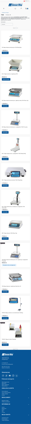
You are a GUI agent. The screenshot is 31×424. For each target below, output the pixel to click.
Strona (14, 349)
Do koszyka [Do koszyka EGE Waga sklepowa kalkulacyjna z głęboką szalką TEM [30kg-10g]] (5, 105)
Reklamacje (4, 408)
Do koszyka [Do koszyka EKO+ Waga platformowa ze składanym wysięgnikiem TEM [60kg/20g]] (5, 212)
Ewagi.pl (5, 12)
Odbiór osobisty (5, 393)
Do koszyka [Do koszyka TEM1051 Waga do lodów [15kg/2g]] (5, 344)
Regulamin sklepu (5, 400)
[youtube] (9, 375)
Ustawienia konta (5, 417)
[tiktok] (6, 375)
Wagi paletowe (4, 385)
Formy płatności (5, 391)
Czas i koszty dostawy (6, 392)
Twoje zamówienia (5, 420)
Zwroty (3, 407)
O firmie (3, 412)
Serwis (3, 409)
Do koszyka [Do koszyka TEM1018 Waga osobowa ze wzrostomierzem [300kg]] (5, 318)
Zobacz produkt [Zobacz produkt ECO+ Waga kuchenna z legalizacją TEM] (6, 79)
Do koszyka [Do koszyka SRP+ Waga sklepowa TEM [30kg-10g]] (5, 238)
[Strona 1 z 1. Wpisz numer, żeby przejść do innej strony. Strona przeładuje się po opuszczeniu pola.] (16, 28)
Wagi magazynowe (5, 382)
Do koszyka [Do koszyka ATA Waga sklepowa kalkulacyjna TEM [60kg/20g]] (5, 52)
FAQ (2, 411)
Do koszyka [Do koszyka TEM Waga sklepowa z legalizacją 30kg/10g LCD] (5, 291)
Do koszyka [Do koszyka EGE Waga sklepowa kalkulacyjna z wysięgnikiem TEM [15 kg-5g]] (5, 132)
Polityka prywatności (6, 401)
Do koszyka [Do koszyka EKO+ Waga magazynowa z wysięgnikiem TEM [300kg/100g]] (5, 158)
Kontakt (3, 395)
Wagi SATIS (4, 383)
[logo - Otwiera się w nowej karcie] (15, 354)
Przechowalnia (4, 418)
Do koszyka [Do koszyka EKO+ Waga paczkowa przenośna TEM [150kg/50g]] (5, 185)
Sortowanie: (3, 21)
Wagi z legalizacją (5, 384)
